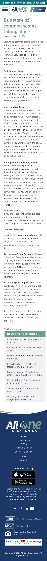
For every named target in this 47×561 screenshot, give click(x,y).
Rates (23, 456)
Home (24, 436)
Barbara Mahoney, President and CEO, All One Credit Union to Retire (24, 373)
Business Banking (23, 452)
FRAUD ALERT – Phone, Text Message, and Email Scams (21, 365)
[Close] (44, 2)
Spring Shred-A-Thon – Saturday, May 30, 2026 (23, 389)
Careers (23, 460)
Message (18, 329)
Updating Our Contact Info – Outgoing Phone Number (21, 398)
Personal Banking (23, 448)
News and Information (22, 333)
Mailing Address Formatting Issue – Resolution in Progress (24, 381)
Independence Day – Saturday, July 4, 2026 (24, 341)
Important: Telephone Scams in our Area (23, 2)
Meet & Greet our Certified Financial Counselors (24, 357)
